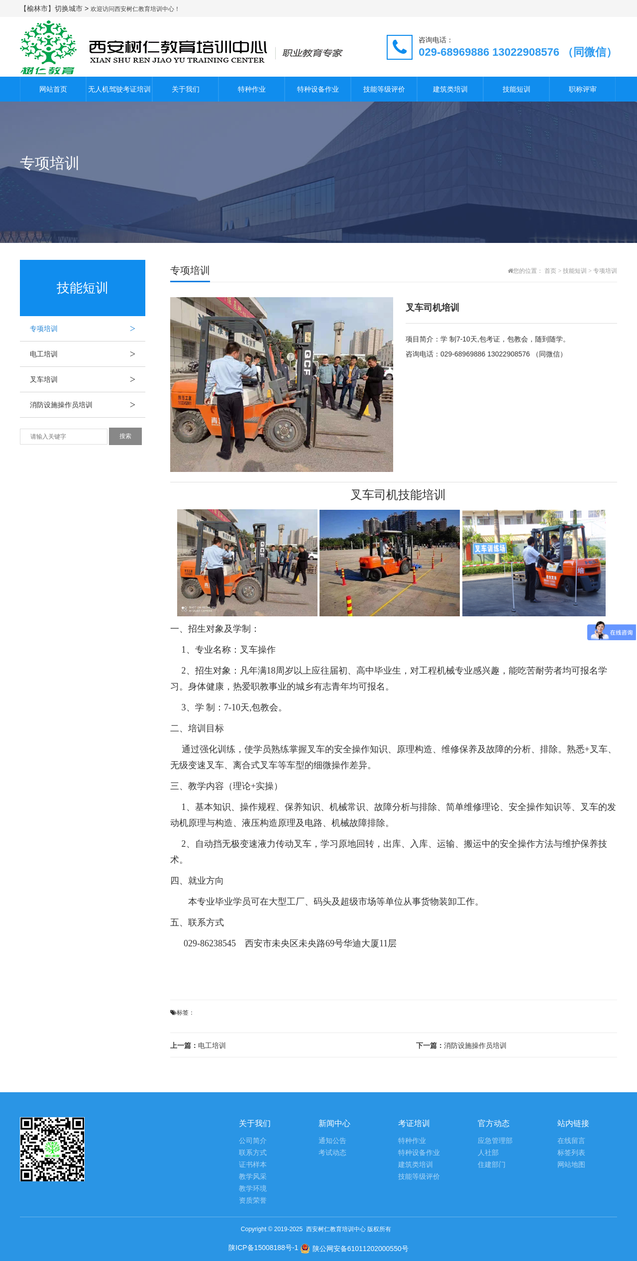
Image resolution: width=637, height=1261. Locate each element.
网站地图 (571, 1164)
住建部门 (492, 1164)
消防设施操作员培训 (87, 404)
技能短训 (517, 89)
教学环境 (253, 1188)
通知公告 (332, 1141)
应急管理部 (495, 1141)
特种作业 (252, 89)
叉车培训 (87, 379)
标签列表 (571, 1152)
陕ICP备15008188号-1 (263, 1248)
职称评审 (583, 89)
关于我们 (186, 89)
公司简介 (253, 1141)
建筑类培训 (450, 89)
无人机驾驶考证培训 (119, 89)
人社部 (488, 1152)
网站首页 (53, 89)
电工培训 (87, 354)
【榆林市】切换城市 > (55, 8)
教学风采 (253, 1176)
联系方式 (253, 1152)
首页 (550, 271)
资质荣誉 (253, 1200)
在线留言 (571, 1141)
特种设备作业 (318, 89)
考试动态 (332, 1152)
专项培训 (87, 328)
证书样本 (253, 1164)
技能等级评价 (384, 89)
